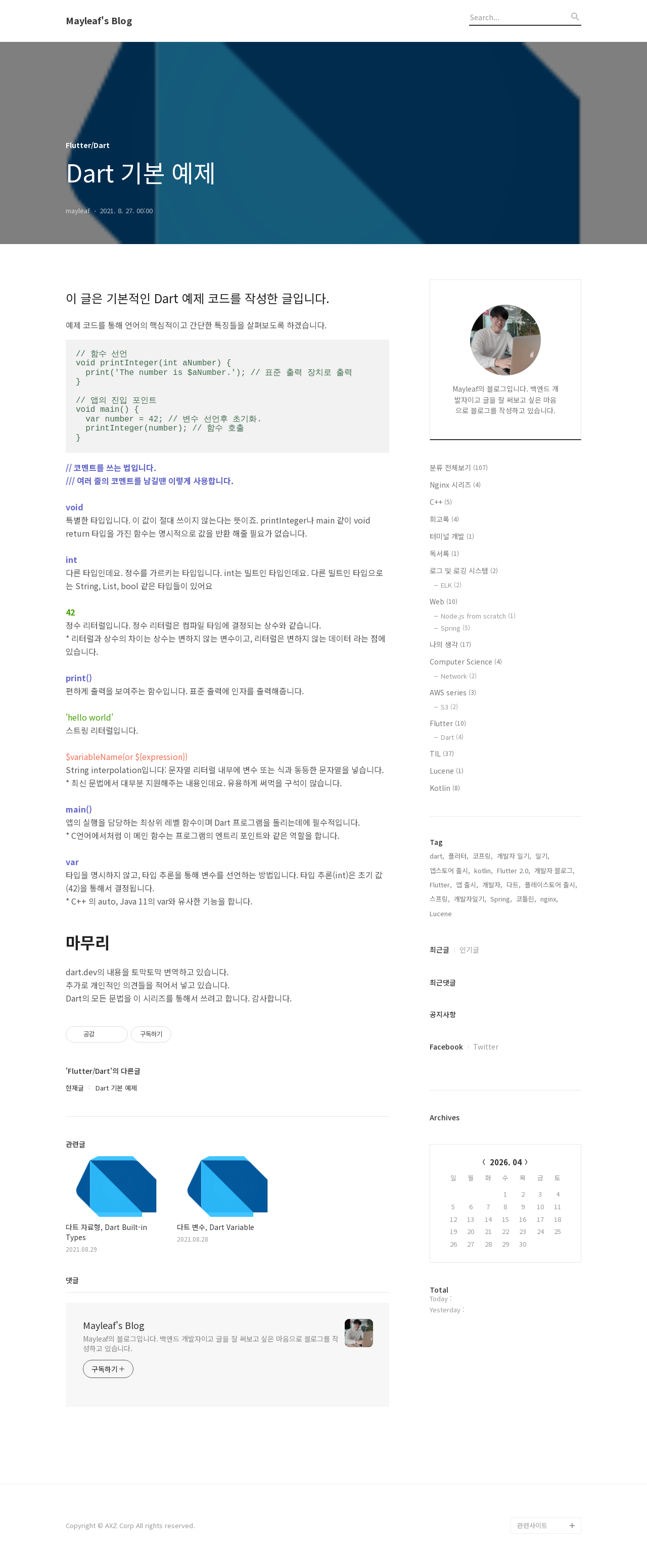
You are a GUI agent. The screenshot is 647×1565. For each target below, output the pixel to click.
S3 (449, 707)
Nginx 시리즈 (455, 485)
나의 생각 (450, 644)
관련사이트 (532, 1525)
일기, (542, 856)
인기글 (469, 949)
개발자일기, (470, 899)
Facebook (446, 1046)
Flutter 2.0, (513, 870)
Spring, (501, 899)
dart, (437, 856)
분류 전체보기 (459, 467)
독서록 (444, 553)
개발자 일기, (514, 856)
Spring (455, 628)
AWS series (453, 692)
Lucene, (442, 913)
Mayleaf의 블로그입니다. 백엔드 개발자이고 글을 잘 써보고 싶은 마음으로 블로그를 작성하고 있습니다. (211, 1343)
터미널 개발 (452, 536)
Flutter (448, 723)
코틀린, (526, 899)
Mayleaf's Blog (99, 20)
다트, (513, 884)
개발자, (492, 884)
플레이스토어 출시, (551, 884)
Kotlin (445, 788)
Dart (452, 737)
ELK (451, 585)
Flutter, (441, 884)
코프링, (483, 856)
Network (459, 676)
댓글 (72, 1280)
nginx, (549, 899)
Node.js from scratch (478, 616)
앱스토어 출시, (450, 870)
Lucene (447, 771)
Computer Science (466, 661)
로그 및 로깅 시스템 (464, 570)
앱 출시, (467, 884)
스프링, (440, 899)
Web (443, 601)
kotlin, (483, 870)
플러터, (458, 856)
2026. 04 (506, 1162)
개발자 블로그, (554, 870)
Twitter (485, 1046)
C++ (441, 502)
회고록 (444, 519)
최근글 (439, 949)
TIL (442, 753)
